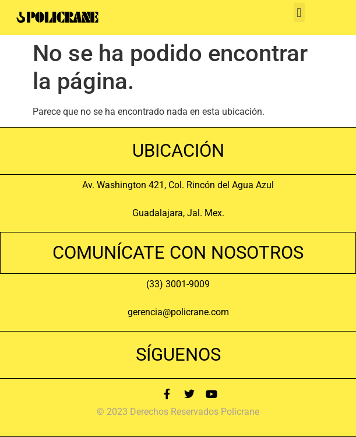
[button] (299, 12)
